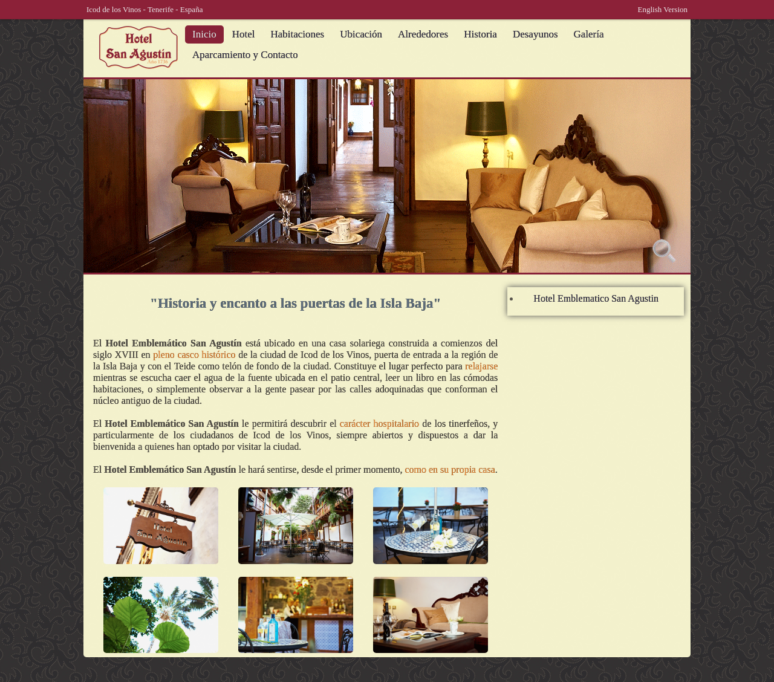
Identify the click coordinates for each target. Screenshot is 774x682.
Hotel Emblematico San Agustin (596, 298)
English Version (663, 9)
